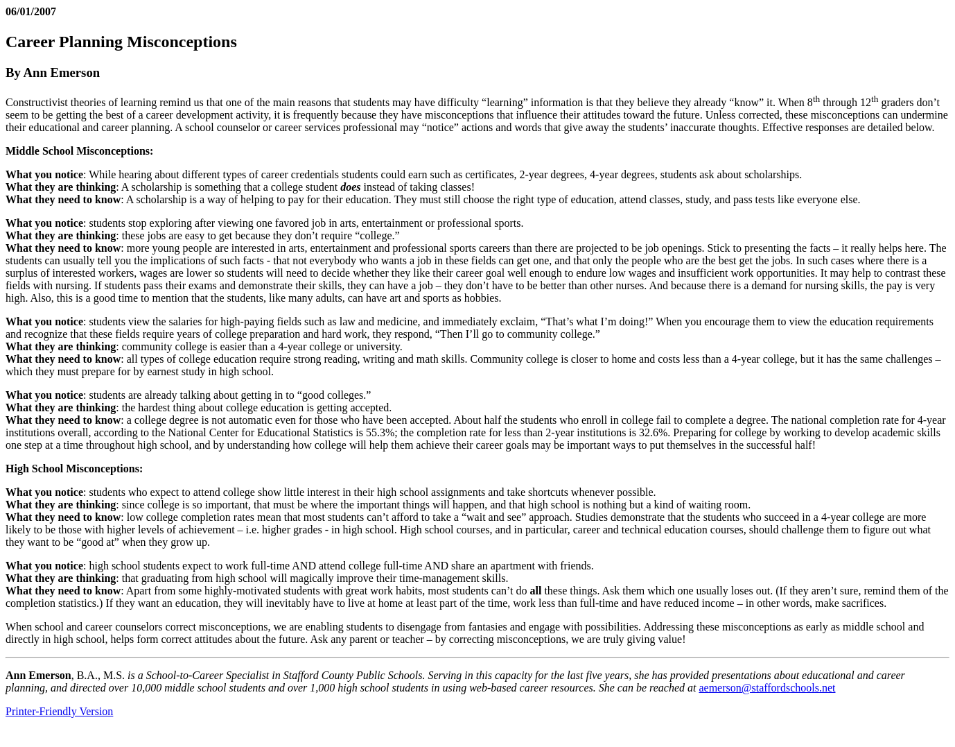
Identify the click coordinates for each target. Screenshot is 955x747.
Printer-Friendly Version (59, 711)
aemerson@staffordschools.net (767, 688)
